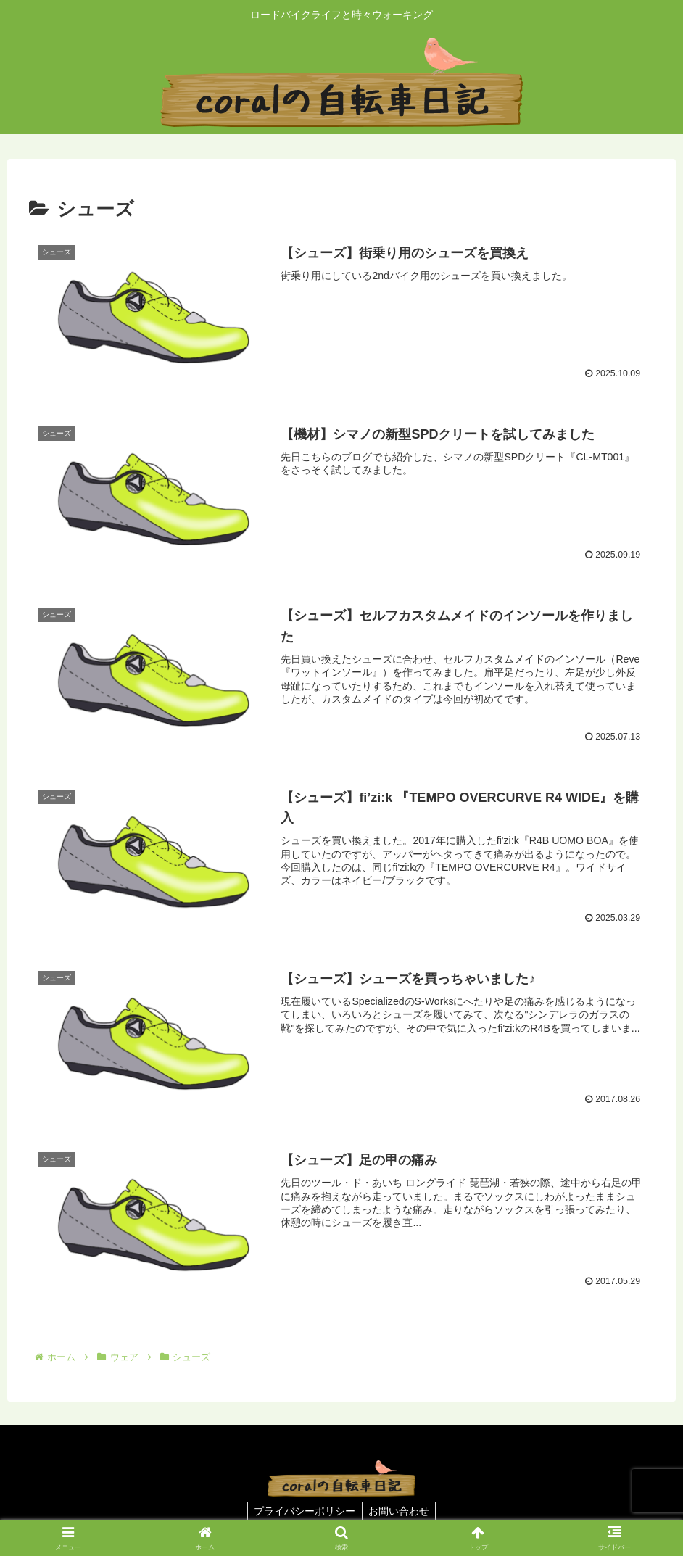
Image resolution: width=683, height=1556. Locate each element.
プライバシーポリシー (304, 1511)
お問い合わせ (400, 1511)
